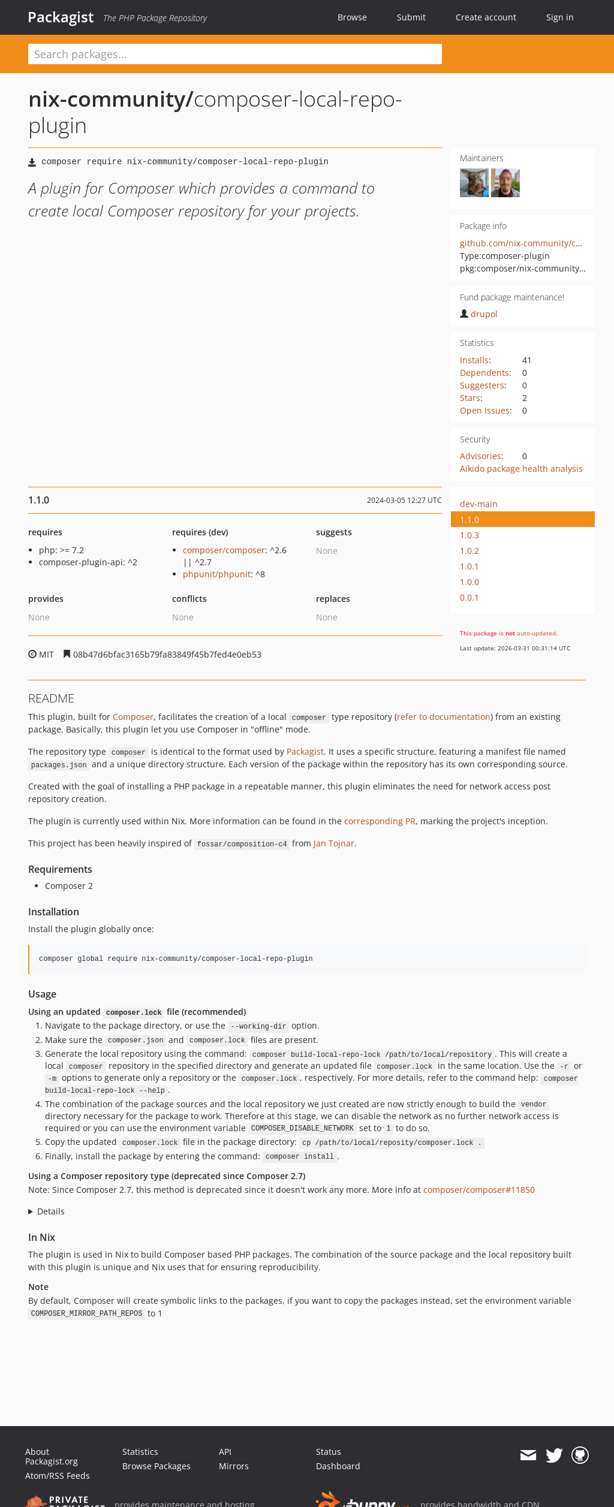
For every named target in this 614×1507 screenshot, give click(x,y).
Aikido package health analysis (521, 468)
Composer (133, 716)
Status (328, 1451)
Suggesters (482, 385)
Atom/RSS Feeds (57, 1475)
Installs (474, 360)
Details (51, 1211)
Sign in (560, 17)
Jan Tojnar (334, 843)
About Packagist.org (51, 1456)
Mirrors (234, 1466)
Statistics (140, 1451)
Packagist (61, 16)
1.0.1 (469, 566)
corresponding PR (380, 821)
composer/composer (224, 550)
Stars (470, 397)
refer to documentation (443, 716)
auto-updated (536, 633)
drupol (479, 314)
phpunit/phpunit (217, 574)
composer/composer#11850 (479, 1189)
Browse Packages (156, 1466)
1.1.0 (469, 519)
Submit (411, 17)
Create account (486, 17)
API (225, 1451)
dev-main (479, 504)
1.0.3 (469, 535)
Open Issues (485, 410)
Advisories (480, 456)
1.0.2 (469, 550)
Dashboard (338, 1466)
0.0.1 (469, 597)
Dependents (484, 372)
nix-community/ (111, 98)
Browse (352, 17)
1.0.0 (469, 581)
